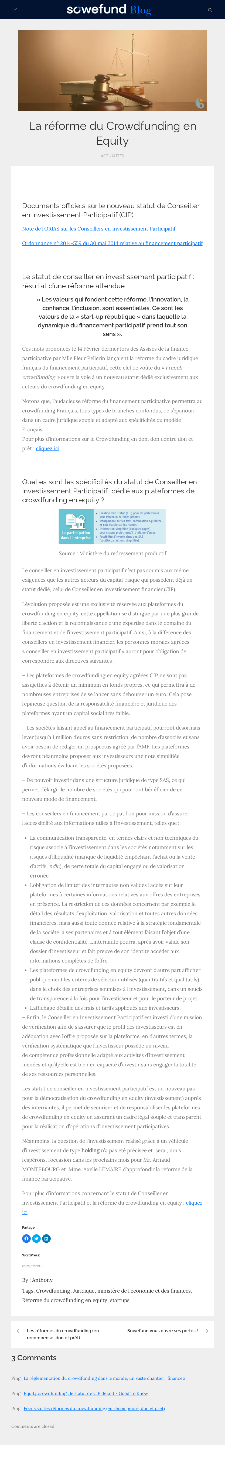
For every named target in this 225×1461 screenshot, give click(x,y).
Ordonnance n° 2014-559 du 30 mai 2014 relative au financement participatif (112, 243)
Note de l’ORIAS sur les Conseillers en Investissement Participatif (98, 228)
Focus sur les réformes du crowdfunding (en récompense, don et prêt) (94, 1408)
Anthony (42, 1280)
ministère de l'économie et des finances (144, 1290)
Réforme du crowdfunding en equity (64, 1300)
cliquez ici (47, 448)
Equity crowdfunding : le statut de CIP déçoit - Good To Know (86, 1393)
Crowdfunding (53, 1290)
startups (119, 1300)
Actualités (112, 156)
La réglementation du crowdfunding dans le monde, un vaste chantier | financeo (104, 1378)
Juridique (83, 1290)
